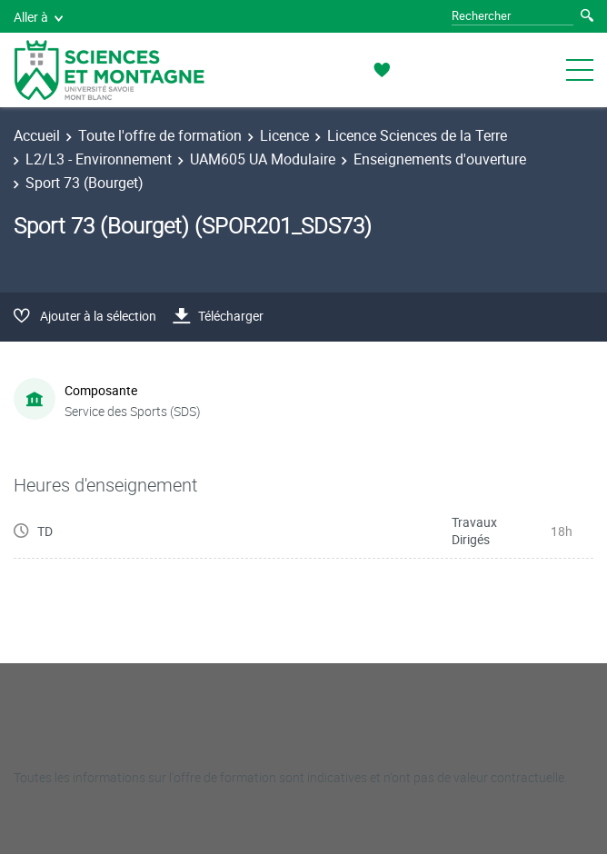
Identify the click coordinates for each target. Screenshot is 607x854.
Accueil (37, 135)
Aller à (38, 16)
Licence (284, 135)
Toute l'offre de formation (160, 135)
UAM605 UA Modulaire (262, 159)
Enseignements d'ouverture (439, 159)
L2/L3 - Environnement (98, 159)
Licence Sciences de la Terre (417, 135)
